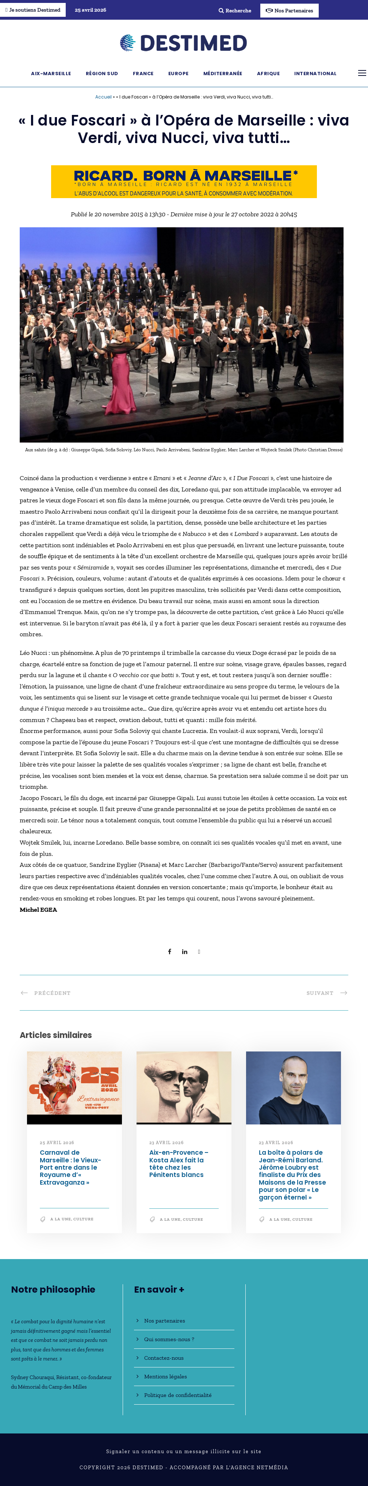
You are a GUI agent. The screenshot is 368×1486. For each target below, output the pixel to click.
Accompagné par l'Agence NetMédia (229, 1467)
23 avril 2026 (166, 1142)
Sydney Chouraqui (32, 1377)
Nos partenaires (164, 1320)
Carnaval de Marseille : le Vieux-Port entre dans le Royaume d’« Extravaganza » (70, 1167)
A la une (60, 1219)
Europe (178, 73)
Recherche (235, 10)
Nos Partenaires (289, 10)
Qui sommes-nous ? (169, 1339)
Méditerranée (222, 73)
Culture (83, 1219)
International (315, 73)
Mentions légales (165, 1376)
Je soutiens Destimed (32, 10)
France (143, 73)
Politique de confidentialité (178, 1395)
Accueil (103, 97)
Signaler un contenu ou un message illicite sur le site (184, 1451)
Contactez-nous (164, 1357)
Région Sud (102, 73)
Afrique (268, 73)
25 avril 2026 (57, 1142)
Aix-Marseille (51, 73)
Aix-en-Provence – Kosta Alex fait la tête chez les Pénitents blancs (178, 1163)
